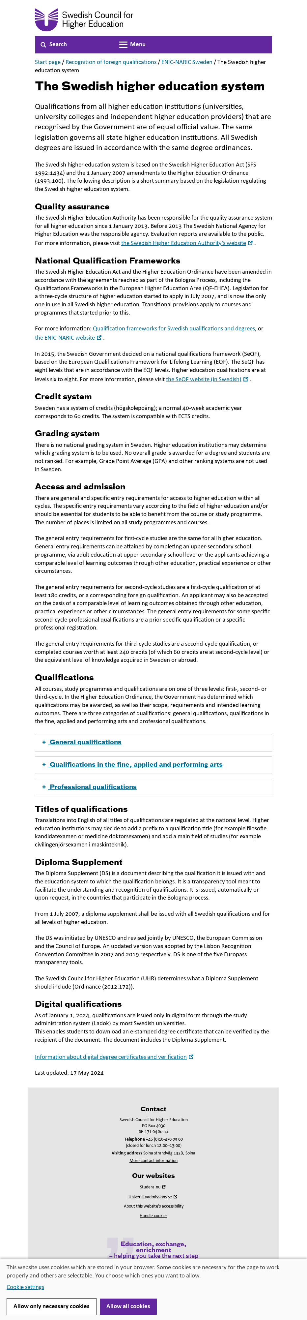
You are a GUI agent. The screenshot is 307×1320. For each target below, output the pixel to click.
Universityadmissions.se (153, 1197)
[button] (153, 742)
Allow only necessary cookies (52, 1307)
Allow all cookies (128, 1307)
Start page (48, 62)
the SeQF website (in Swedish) (208, 380)
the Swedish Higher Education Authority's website (187, 243)
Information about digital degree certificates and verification (115, 1057)
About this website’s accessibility (153, 1206)
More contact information (153, 1160)
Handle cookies (153, 1215)
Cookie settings (25, 1287)
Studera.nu (153, 1187)
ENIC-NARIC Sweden (186, 62)
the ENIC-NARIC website (69, 338)
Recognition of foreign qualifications (111, 62)
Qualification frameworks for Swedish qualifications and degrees (174, 329)
